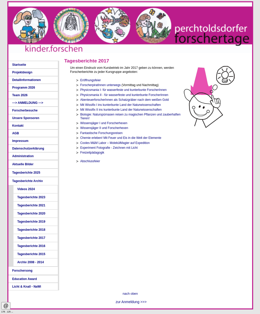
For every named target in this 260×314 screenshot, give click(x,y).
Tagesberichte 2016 (31, 246)
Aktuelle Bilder (23, 164)
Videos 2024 (26, 189)
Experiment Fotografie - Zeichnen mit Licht (109, 148)
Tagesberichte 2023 (31, 197)
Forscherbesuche (25, 110)
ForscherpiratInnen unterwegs (100, 85)
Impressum (20, 141)
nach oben (130, 293)
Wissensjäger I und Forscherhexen (103, 123)
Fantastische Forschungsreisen (101, 133)
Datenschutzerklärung (28, 148)
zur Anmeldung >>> (131, 302)
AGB (15, 133)
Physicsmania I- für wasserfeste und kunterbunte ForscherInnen (123, 90)
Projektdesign (22, 72)
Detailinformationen (26, 80)
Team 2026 (20, 95)
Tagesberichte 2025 (26, 172)
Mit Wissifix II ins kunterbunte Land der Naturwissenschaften (121, 109)
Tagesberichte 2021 (31, 205)
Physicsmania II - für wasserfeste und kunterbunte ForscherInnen (124, 95)
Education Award (24, 279)
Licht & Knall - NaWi (26, 286)
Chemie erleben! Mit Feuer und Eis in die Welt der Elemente (120, 138)
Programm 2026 (23, 87)
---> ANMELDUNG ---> (27, 103)
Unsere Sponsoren (25, 118)
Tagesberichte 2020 (31, 213)
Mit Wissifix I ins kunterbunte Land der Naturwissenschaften (120, 105)
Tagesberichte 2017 (31, 238)
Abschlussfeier (90, 161)
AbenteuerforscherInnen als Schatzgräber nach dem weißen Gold (124, 100)
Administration (23, 156)
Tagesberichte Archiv (27, 181)
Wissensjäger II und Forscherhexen (104, 128)
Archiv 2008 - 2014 (30, 262)
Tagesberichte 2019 (31, 221)
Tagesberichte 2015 (31, 254)
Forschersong (22, 270)
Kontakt (18, 125)
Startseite (19, 65)
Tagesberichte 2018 (31, 230)
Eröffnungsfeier (90, 80)
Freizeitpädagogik (92, 152)
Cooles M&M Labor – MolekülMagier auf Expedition (115, 143)
